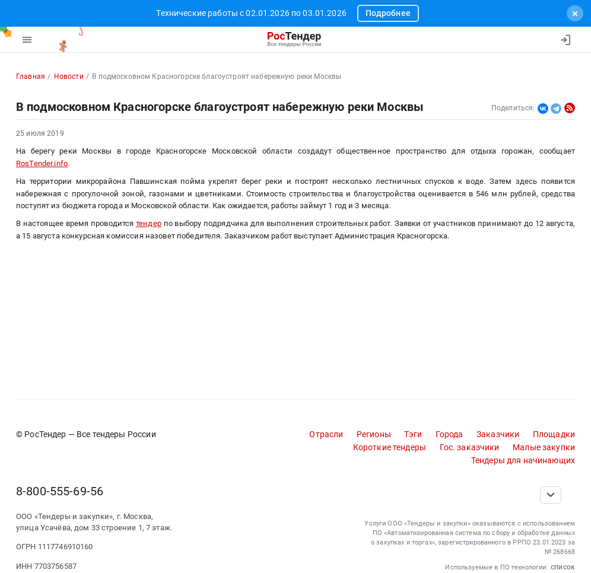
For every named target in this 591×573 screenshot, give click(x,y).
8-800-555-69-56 (59, 491)
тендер (148, 223)
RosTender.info (42, 163)
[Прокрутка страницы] (550, 495)
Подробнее (388, 13)
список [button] (563, 567)
